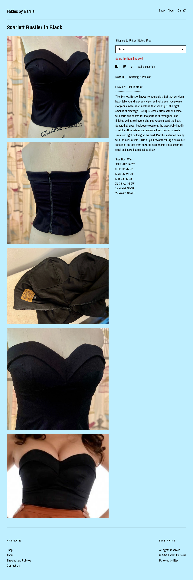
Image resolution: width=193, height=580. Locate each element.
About (171, 10)
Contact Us (13, 565)
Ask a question (146, 67)
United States (137, 40)
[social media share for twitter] (125, 67)
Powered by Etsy (168, 560)
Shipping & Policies (140, 77)
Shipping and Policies (19, 560)
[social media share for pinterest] (132, 67)
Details (120, 77)
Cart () (182, 10)
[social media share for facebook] (117, 67)
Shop (162, 10)
